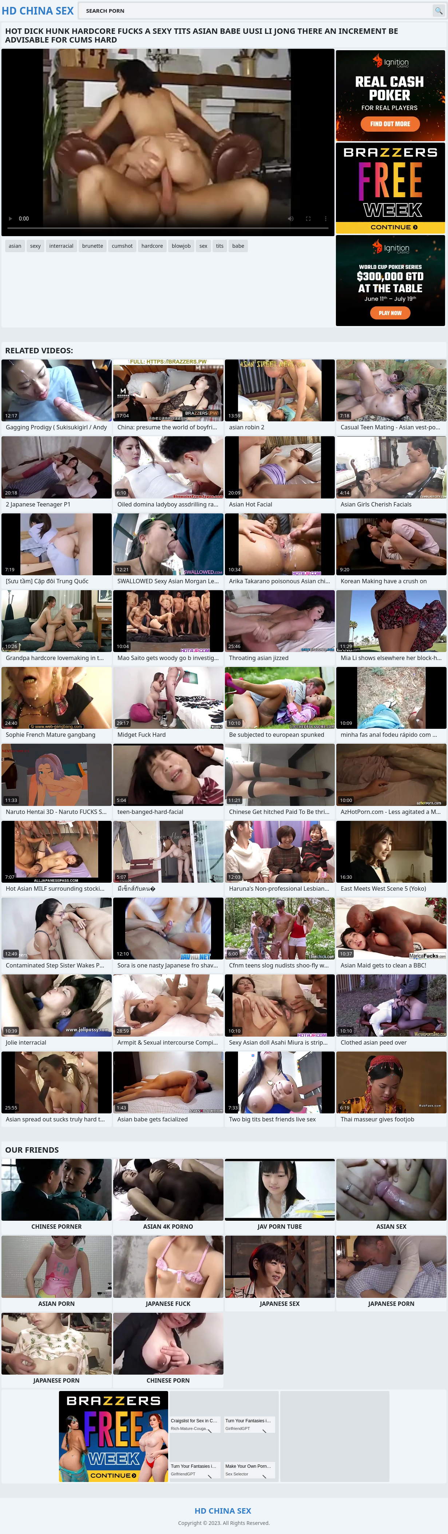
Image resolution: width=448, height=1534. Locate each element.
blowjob (181, 245)
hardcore (152, 245)
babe (238, 245)
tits (219, 245)
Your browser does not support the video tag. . (167, 142)
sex (203, 245)
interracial (61, 245)
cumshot (122, 245)
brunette (92, 245)
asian (15, 245)
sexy (35, 245)
